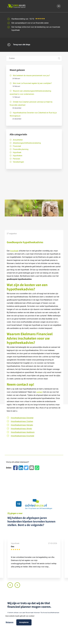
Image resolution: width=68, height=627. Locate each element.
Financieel (17, 146)
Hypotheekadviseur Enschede (22, 436)
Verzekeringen (18, 162)
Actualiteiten (18, 140)
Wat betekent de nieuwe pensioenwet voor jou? (31, 75)
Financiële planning (20, 149)
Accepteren (24, 622)
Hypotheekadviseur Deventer (22, 418)
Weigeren (9, 622)
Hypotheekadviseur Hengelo (22, 425)
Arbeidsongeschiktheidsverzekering (27, 143)
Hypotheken (17, 156)
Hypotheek (17, 152)
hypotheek (14, 251)
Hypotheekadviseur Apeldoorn (23, 432)
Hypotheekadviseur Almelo (21, 429)
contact (22, 384)
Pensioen (16, 159)
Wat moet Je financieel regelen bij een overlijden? (32, 83)
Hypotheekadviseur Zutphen (22, 421)
